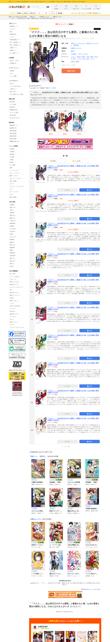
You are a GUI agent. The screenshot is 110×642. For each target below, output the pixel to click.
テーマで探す (13, 104)
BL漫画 (11, 162)
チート (92, 58)
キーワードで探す (14, 112)
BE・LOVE (12, 273)
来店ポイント (96, 13)
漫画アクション (13, 322)
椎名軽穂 (12, 239)
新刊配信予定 (13, 34)
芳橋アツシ (78, 43)
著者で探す (12, 107)
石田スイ (12, 210)
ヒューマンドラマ (14, 170)
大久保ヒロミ (13, 220)
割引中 (51, 134)
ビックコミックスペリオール (17, 327)
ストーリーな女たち (15, 276)
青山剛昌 (12, 204)
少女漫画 (12, 151)
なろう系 (32, 88)
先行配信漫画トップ (15, 39)
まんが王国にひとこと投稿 (16, 94)
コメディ (73, 56)
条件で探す (12, 101)
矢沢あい (12, 266)
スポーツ (12, 183)
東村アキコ (12, 258)
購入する (89, 190)
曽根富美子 (12, 247)
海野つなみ (12, 215)
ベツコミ (12, 303)
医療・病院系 (13, 197)
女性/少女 (25, 13)
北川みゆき (12, 231)
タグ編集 (53, 88)
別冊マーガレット (14, 300)
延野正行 (42, 456)
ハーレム (79, 58)
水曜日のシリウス (35, 519)
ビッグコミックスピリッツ (16, 287)
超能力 (84, 56)
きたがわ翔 (12, 228)
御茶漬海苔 (12, 223)
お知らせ (12, 83)
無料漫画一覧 (13, 128)
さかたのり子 (13, 236)
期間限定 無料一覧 (14, 141)
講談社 (73, 51)
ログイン (12, 73)
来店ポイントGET (14, 60)
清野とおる (12, 245)
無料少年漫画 (13, 138)
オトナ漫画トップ (14, 53)
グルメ (11, 194)
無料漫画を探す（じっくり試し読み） (91, 589)
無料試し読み (71, 71)
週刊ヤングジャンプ (15, 295)
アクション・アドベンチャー (17, 186)
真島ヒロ (12, 263)
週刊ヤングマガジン (15, 281)
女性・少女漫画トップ (15, 42)
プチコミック (13, 279)
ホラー (11, 189)
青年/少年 (32, 13)
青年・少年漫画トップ (15, 45)
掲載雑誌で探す (13, 109)
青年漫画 (12, 154)
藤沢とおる (12, 261)
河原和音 (12, 226)
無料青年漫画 (13, 136)
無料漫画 (60, 13)
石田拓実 (12, 212)
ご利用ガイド (13, 89)
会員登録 (12, 70)
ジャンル (74, 13)
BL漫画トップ (13, 50)
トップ (12, 13)
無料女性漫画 (13, 130)
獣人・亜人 (86, 58)
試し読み (67, 190)
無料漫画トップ (13, 26)
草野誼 (11, 234)
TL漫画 (11, 159)
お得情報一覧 (13, 63)
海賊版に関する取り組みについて (17, 370)
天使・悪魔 (90, 56)
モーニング (12, 308)
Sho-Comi (12, 311)
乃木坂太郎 (12, 255)
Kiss (11, 290)
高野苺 (11, 250)
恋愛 (11, 167)
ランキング (82, 13)
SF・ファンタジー (14, 191)
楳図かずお (12, 218)
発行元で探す (13, 115)
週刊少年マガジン (14, 292)
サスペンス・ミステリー (16, 178)
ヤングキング (13, 316)
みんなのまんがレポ (15, 118)
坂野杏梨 (76, 45)
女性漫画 (12, 149)
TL (39, 13)
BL (46, 13)
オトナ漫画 (12, 165)
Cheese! (12, 298)
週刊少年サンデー (14, 314)
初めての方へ (13, 91)
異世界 (79, 56)
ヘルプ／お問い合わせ (15, 86)
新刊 (89, 13)
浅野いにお (12, 207)
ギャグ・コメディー (15, 173)
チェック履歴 (13, 76)
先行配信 (19, 13)
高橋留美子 (12, 253)
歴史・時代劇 (13, 181)
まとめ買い (76, 161)
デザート (12, 319)
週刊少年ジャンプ (14, 284)
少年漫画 (12, 157)
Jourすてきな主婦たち (15, 306)
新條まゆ (12, 242)
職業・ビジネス (13, 175)
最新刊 (53, 161)
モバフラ (12, 324)
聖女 (47, 88)
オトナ (53, 13)
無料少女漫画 (13, 133)
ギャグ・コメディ (83, 54)
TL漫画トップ (13, 47)
